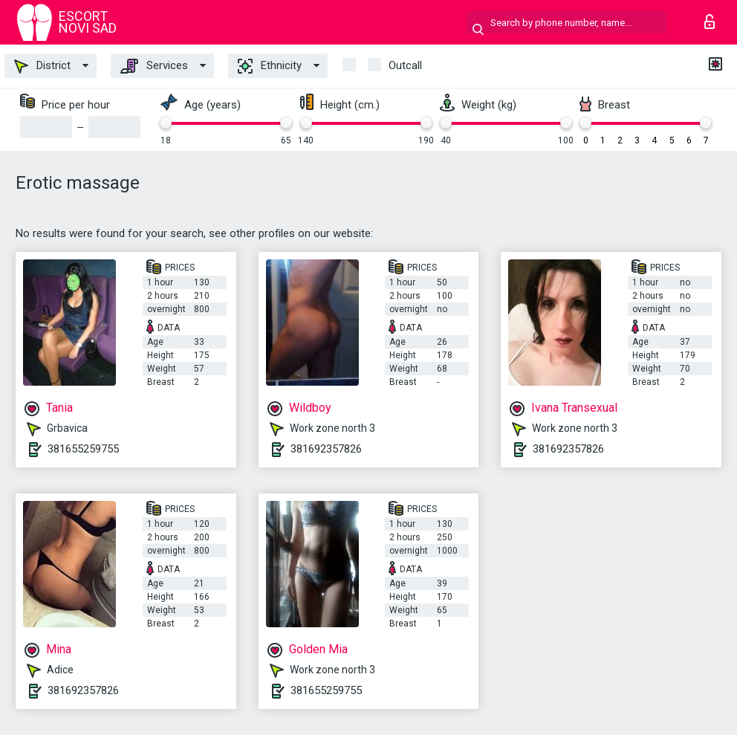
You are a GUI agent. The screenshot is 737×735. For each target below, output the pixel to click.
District (42, 66)
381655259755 (83, 449)
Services (154, 66)
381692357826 (326, 449)
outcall (405, 65)
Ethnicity (270, 66)
